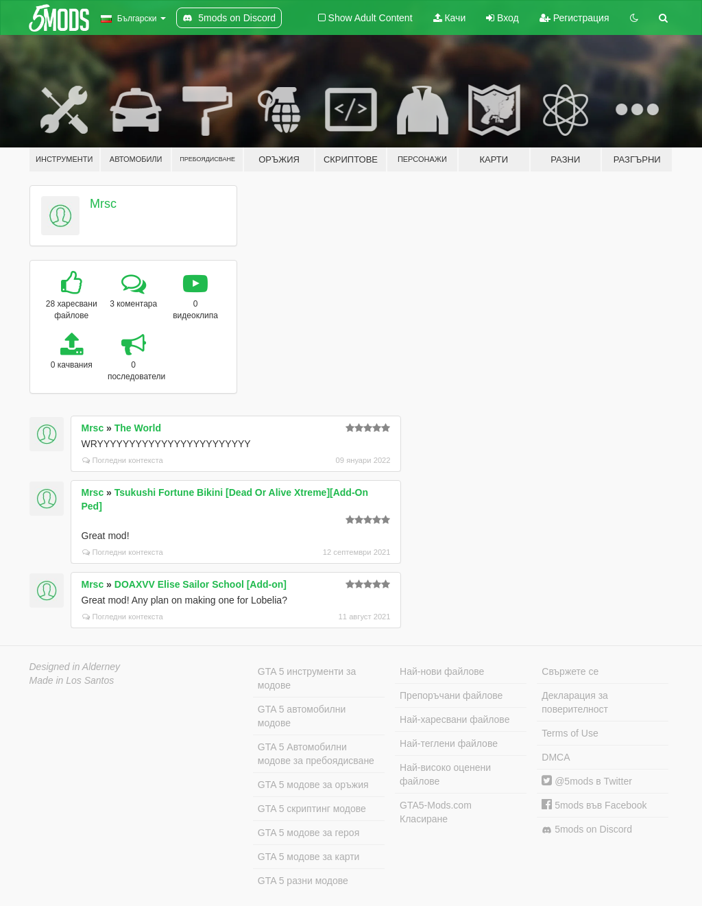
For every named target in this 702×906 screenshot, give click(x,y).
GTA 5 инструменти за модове (307, 678)
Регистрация (574, 17)
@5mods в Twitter (587, 781)
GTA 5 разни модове (303, 880)
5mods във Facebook (594, 805)
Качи (449, 17)
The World (137, 427)
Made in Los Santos (71, 680)
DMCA (556, 757)
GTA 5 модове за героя (308, 832)
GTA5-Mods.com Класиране (436, 812)
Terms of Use (570, 733)
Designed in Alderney (75, 666)
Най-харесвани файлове (454, 719)
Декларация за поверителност (575, 702)
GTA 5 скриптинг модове (312, 808)
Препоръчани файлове (451, 695)
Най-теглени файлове (449, 743)
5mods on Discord (587, 829)
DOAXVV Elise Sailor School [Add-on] (200, 584)
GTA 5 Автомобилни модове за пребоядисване (316, 753)
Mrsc (103, 204)
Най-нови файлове (442, 671)
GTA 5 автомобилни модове (302, 716)
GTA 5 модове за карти (309, 856)
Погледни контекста (122, 460)
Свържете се (570, 671)
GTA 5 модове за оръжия (313, 784)
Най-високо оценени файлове (445, 774)
